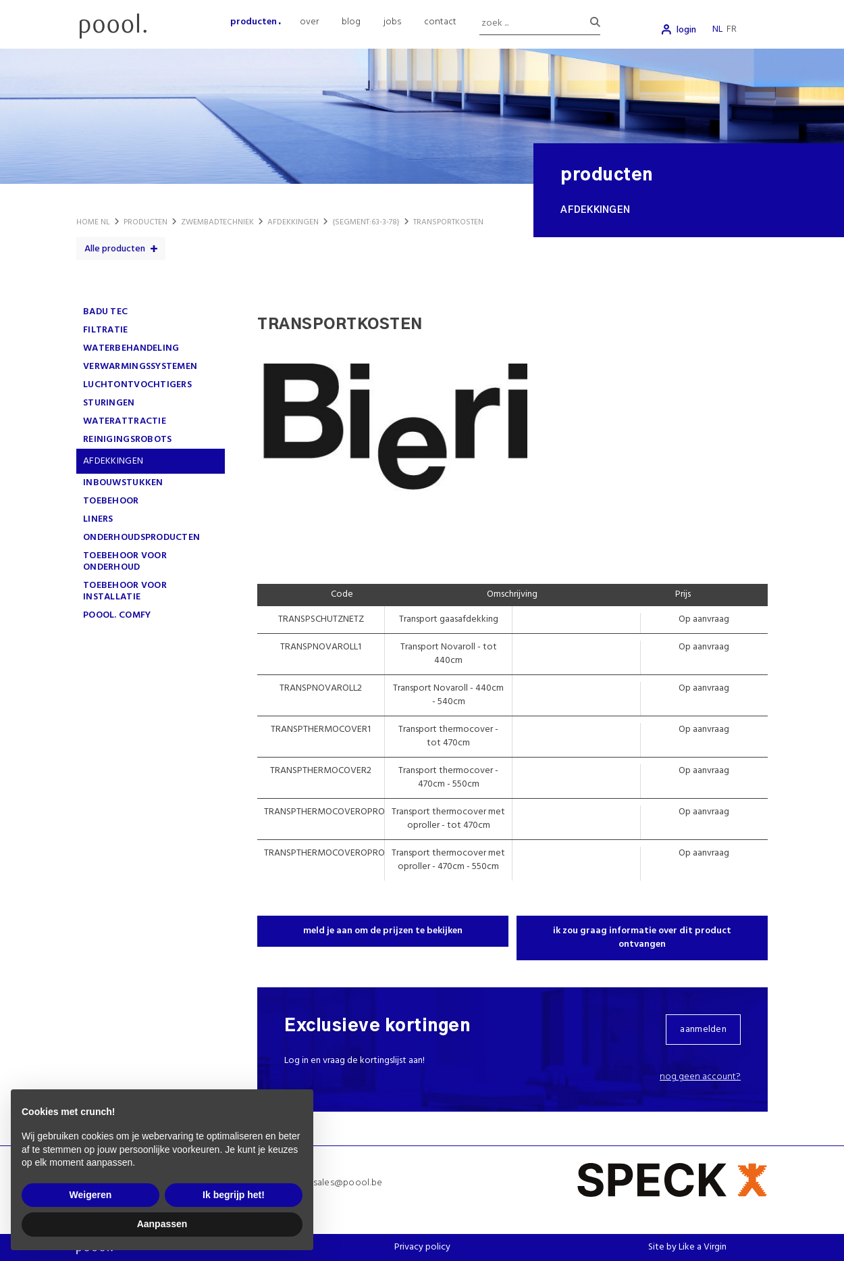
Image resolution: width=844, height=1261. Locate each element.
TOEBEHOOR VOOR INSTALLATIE (125, 591)
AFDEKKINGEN (113, 461)
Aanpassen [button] (162, 1223)
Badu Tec (105, 312)
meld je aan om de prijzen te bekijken (383, 931)
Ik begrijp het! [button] (234, 1194)
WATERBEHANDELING (131, 348)
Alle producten (114, 249)
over (309, 22)
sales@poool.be (348, 1183)
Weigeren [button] (91, 1194)
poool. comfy (117, 615)
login (686, 30)
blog (351, 22)
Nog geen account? (700, 1077)
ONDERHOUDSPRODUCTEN (141, 537)
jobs (392, 22)
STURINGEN (109, 403)
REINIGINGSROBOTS (127, 439)
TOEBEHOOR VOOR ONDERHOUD (125, 561)
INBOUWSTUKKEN (123, 483)
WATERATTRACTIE (124, 421)
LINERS (98, 519)
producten (253, 22)
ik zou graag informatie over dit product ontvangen (642, 937)
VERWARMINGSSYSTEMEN (140, 366)
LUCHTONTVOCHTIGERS (137, 385)
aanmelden (703, 1029)
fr (732, 29)
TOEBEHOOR (111, 501)
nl (717, 29)
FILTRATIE (105, 330)
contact (440, 22)
